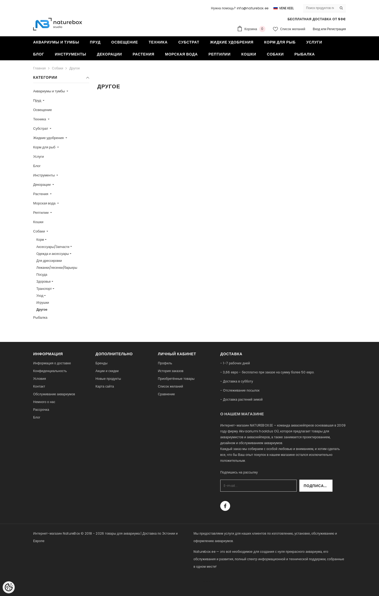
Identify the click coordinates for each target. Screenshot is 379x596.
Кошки (38, 221)
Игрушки (42, 302)
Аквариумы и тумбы (49, 91)
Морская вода (44, 203)
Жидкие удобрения (48, 137)
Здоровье (43, 281)
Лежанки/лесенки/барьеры (56, 267)
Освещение (42, 109)
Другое (74, 68)
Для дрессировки (49, 260)
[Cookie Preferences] (9, 587)
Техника (40, 119)
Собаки (57, 68)
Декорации (42, 184)
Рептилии (41, 212)
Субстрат (41, 128)
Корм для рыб (44, 147)
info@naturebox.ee (252, 8)
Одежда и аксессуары (52, 253)
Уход (39, 295)
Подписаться (318, 485)
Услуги (38, 156)
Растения (41, 193)
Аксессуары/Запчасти (52, 246)
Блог (37, 165)
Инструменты (44, 175)
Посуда (41, 274)
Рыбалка (40, 317)
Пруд (37, 100)
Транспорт (44, 288)
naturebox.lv (204, 581)
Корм (40, 239)
